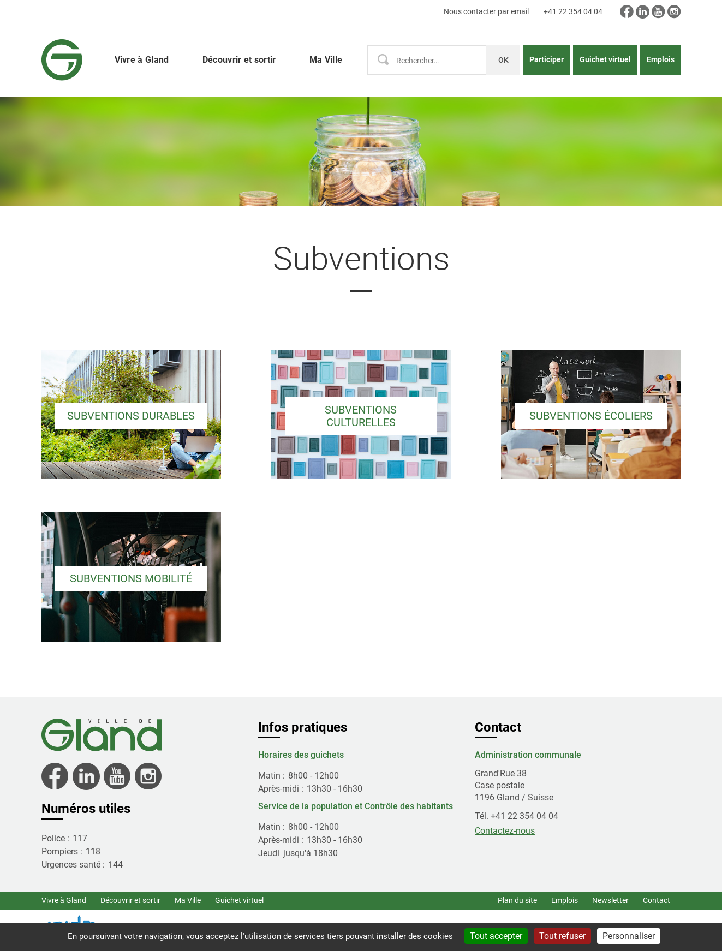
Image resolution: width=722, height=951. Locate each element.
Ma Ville (188, 900)
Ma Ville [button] (326, 60)
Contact (656, 900)
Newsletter (610, 900)
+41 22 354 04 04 (573, 11)
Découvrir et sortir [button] (239, 60)
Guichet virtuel (605, 59)
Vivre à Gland (63, 900)
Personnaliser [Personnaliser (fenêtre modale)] (628, 936)
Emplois (661, 59)
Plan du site (517, 900)
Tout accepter (496, 936)
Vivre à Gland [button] (142, 60)
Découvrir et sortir (130, 900)
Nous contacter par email (486, 11)
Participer (546, 59)
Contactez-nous (505, 831)
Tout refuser (562, 936)
